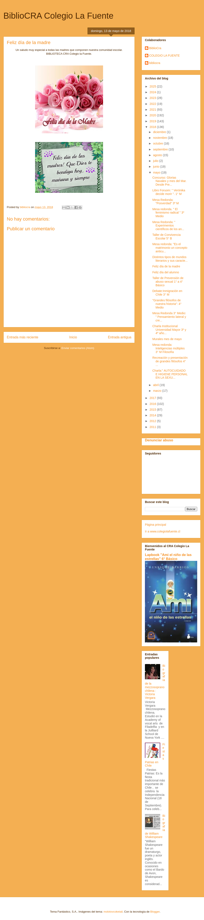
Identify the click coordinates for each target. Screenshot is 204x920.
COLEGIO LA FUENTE (164, 55)
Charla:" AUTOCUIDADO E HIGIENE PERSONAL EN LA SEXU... (169, 374)
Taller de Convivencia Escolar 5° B (166, 236)
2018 (153, 127)
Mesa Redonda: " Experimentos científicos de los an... (168, 225)
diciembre (160, 132)
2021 (153, 109)
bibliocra (154, 63)
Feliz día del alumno (165, 272)
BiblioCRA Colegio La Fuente (58, 15)
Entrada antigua (119, 337)
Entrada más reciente (22, 337)
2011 (153, 427)
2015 (153, 409)
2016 (153, 404)
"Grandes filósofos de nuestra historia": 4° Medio (166, 304)
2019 (153, 121)
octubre (158, 143)
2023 (153, 98)
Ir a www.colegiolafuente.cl (162, 531)
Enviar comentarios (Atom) (77, 348)
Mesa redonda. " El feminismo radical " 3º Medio (168, 212)
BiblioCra (155, 48)
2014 (153, 415)
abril (156, 385)
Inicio (73, 337)
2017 (153, 398)
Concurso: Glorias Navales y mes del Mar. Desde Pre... (169, 181)
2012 (153, 421)
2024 (153, 92)
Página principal (155, 524)
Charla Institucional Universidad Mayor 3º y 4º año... (169, 329)
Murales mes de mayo (167, 339)
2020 (153, 115)
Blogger (155, 911)
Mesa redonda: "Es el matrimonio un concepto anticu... (169, 247)
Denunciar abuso (159, 440)
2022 (153, 104)
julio (156, 161)
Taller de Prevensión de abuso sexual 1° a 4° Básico (167, 281)
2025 (153, 86)
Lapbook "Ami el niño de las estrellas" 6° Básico (168, 557)
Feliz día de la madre (166, 266)
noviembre (160, 137)
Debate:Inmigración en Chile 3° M (167, 292)
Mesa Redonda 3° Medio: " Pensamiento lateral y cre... (169, 316)
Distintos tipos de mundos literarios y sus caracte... (170, 258)
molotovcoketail (113, 911)
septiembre (161, 149)
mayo (157, 172)
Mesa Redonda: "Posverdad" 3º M (165, 201)
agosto (158, 155)
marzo (157, 390)
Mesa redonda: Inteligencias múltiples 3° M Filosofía (168, 348)
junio (156, 166)
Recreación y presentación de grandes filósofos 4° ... (170, 361)
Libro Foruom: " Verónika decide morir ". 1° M (168, 192)
